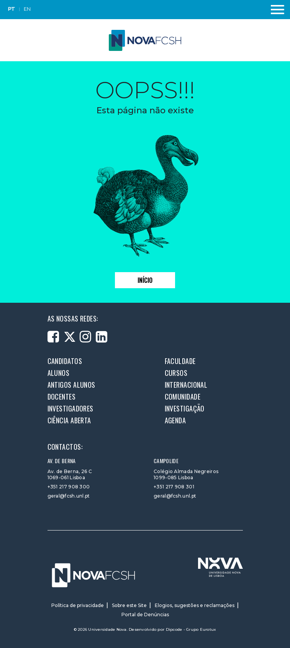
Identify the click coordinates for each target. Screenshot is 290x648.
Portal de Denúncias (145, 614)
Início (145, 280)
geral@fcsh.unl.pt (69, 496)
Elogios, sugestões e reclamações (194, 605)
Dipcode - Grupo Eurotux (191, 629)
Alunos (59, 373)
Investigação (185, 408)
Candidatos (65, 361)
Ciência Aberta (69, 420)
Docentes (62, 397)
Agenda (175, 420)
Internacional (186, 385)
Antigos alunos (71, 385)
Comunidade (183, 397)
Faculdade (180, 361)
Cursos (176, 373)
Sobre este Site (129, 605)
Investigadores (70, 408)
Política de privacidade (77, 605)
